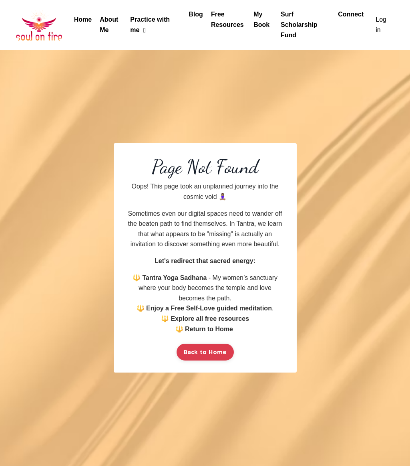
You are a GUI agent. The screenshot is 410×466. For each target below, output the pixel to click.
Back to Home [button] (205, 352)
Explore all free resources (210, 318)
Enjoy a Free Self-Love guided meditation (209, 308)
